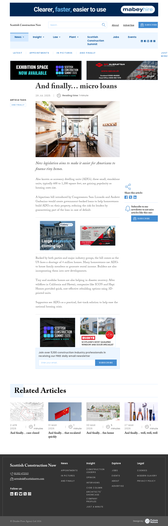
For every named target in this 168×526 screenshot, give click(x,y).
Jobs (116, 37)
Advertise (128, 25)
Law (56, 37)
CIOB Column (94, 487)
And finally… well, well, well (141, 433)
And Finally (88, 52)
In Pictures (65, 52)
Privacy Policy (146, 481)
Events (132, 37)
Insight (37, 37)
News (18, 37)
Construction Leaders (95, 471)
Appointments (39, 52)
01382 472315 (21, 474)
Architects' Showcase (93, 493)
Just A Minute (94, 506)
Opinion (90, 477)
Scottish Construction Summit (95, 40)
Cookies (142, 470)
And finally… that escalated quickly (64, 435)
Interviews (93, 482)
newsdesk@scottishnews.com (29, 479)
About (115, 25)
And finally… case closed (24, 433)
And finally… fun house (100, 433)
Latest (17, 52)
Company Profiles (91, 500)
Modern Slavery (147, 475)
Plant (73, 37)
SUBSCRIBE (149, 24)
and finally (18, 105)
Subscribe (106, 362)
